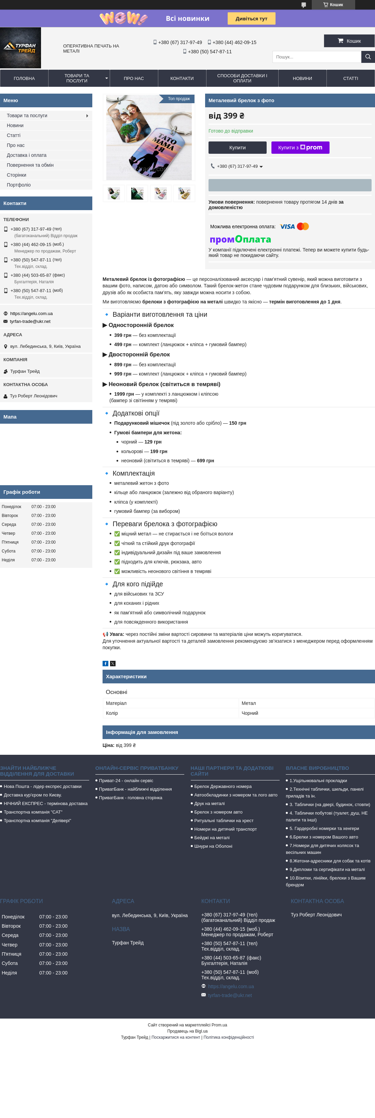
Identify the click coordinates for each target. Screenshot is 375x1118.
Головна (24, 78)
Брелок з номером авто (219, 812)
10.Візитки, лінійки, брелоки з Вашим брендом (325, 881)
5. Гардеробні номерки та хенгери (324, 828)
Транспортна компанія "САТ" (33, 812)
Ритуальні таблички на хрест (224, 820)
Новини (302, 78)
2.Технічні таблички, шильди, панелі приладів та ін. (325, 793)
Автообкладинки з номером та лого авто (236, 794)
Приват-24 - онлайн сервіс (126, 780)
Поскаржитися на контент (175, 1037)
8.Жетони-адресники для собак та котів (330, 860)
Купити (237, 147)
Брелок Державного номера (223, 786)
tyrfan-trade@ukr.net (30, 321)
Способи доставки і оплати (242, 78)
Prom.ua (219, 1025)
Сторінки (16, 175)
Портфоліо (19, 185)
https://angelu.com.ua (31, 313)
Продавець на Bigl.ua (187, 1031)
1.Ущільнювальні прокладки (318, 780)
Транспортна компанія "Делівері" (37, 820)
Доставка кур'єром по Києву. (33, 794)
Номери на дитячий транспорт (226, 829)
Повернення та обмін (30, 165)
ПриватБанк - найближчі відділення (135, 789)
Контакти (182, 78)
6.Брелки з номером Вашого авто (324, 837)
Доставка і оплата (26, 155)
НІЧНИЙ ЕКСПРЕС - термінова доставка (46, 803)
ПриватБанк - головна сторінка (130, 797)
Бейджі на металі (212, 837)
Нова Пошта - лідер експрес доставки (42, 786)
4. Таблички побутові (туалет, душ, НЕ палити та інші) (326, 816)
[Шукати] (368, 57)
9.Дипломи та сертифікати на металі (327, 869)
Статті (350, 78)
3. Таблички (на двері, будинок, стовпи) (330, 804)
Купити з (300, 148)
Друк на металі (210, 803)
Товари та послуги (77, 78)
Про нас (134, 78)
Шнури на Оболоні (213, 846)
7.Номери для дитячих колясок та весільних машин (322, 849)
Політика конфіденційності (228, 1037)
